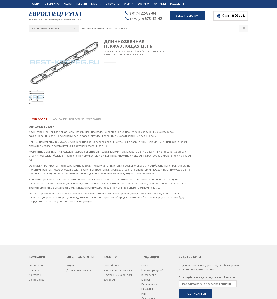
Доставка (143, 3)
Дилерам (109, 246)
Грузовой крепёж (135, 51)
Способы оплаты (114, 232)
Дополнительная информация (77, 118)
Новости (81, 3)
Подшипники (149, 251)
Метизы (119, 51)
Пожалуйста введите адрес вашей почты (207, 244)
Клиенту (96, 3)
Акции (68, 3)
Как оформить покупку (118, 237)
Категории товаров (54, 28)
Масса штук (177, 3)
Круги (144, 232)
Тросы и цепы (154, 51)
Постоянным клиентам (118, 241)
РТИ (143, 260)
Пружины (147, 255)
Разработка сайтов (169, 291)
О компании (52, 3)
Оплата (128, 3)
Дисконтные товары (79, 237)
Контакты (160, 3)
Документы (113, 3)
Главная (35, 3)
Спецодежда (149, 274)
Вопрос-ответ (37, 246)
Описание (39, 118)
